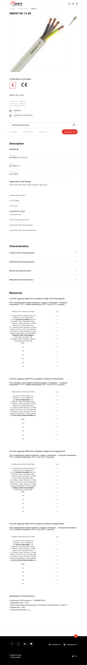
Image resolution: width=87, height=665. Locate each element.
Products (12, 9)
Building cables (23, 9)
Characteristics (28, 132)
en (73, 656)
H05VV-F (34, 9)
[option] (15, 85)
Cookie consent (15, 657)
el (76, 656)
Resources (43, 132)
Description (13, 132)
